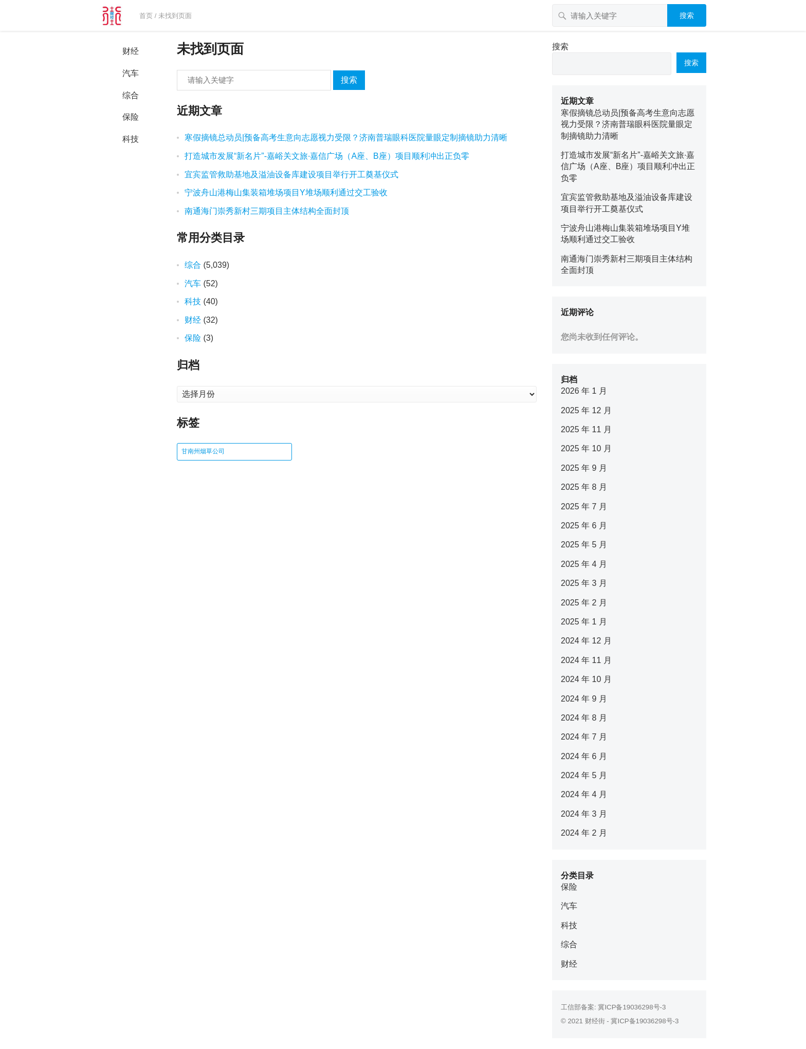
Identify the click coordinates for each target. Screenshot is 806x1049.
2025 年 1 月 (584, 621)
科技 (130, 139)
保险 (130, 117)
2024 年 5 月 (584, 775)
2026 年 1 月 (584, 391)
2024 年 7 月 (584, 736)
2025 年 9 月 (584, 468)
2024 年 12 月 (586, 640)
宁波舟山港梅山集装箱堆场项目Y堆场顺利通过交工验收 (286, 192)
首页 (146, 16)
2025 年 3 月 (584, 583)
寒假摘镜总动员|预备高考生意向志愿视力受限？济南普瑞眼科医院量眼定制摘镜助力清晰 (346, 137)
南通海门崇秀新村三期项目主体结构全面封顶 (267, 211)
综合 (130, 95)
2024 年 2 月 (584, 833)
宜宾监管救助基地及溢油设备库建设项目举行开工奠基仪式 (291, 174)
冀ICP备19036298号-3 (632, 1007)
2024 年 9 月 (584, 698)
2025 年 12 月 (586, 410)
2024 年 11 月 (586, 660)
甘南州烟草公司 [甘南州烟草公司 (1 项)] (203, 451)
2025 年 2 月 (584, 602)
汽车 (130, 73)
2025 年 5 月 (584, 544)
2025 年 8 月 (584, 487)
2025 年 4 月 (584, 564)
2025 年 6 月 (584, 525)
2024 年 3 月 (584, 813)
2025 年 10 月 (586, 448)
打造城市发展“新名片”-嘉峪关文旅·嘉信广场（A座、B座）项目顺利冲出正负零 (327, 156)
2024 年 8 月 (584, 717)
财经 (130, 51)
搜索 (687, 15)
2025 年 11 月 (586, 429)
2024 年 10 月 (586, 679)
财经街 (595, 1021)
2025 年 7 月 (584, 506)
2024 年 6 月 (584, 756)
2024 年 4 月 (584, 794)
